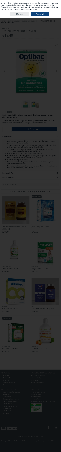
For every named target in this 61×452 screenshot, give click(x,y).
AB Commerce (55, 441)
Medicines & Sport (37, 383)
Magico (40, 441)
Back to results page (11, 184)
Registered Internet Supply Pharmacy (43, 401)
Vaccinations (6, 394)
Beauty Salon (6, 411)
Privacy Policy (36, 394)
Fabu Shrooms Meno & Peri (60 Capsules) (14, 228)
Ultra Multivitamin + (10, 268)
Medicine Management (9, 401)
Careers (5, 385)
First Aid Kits (6, 408)
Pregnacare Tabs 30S (40, 268)
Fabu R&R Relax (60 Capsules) (43, 308)
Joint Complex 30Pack (40, 227)
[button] (56, 45)
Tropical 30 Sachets (10, 348)
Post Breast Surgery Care (10, 406)
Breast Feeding (7, 404)
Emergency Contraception (10, 399)
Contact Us (6, 380)
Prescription (6, 397)
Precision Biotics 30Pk (11, 308)
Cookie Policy (36, 399)
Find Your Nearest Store (10, 378)
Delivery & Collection (38, 375)
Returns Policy (36, 378)
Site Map (34, 380)
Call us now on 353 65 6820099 (30, 436)
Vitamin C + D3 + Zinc (40, 348)
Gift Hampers (6, 413)
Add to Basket (34, 129)
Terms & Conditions (38, 392)
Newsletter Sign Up (8, 383)
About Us (5, 375)
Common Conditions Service (11, 392)
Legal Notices (36, 397)
